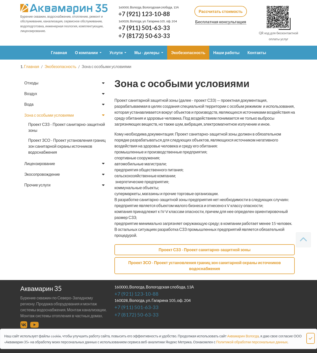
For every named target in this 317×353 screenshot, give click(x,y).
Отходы (64, 82)
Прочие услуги (64, 184)
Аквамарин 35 (41, 288)
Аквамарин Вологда (243, 336)
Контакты (256, 52)
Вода (64, 104)
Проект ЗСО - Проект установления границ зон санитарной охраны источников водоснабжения (67, 146)
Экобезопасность (188, 52)
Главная (59, 52)
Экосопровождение (64, 174)
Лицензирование (64, 163)
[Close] (310, 338)
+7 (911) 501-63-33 (144, 27)
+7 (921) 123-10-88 (144, 13)
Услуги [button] (116, 52)
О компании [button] (87, 52)
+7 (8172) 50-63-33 (144, 35)
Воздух (64, 93)
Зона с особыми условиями (64, 115)
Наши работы (226, 52)
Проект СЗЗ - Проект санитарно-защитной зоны (66, 127)
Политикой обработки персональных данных (252, 342)
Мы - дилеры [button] (147, 52)
